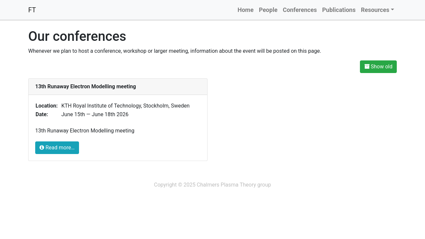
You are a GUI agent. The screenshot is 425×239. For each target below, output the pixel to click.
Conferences (300, 9)
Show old (378, 66)
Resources (375, 9)
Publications (339, 9)
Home (245, 9)
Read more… (57, 147)
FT (32, 10)
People (268, 9)
